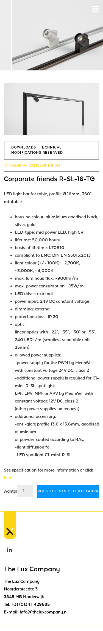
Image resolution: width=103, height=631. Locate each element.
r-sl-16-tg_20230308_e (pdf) (32, 165)
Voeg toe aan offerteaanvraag (68, 491)
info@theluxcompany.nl (44, 612)
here (8, 477)
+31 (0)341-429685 (31, 604)
